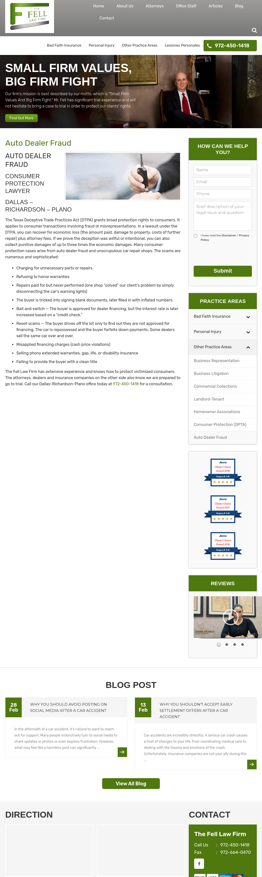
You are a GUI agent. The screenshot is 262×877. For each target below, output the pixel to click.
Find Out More (26, 121)
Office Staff (186, 6)
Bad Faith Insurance (64, 45)
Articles (216, 6)
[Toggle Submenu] (248, 318)
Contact (106, 18)
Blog (239, 6)
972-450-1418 (232, 46)
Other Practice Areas (139, 45)
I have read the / (225, 243)
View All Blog (131, 785)
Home (98, 6)
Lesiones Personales (182, 45)
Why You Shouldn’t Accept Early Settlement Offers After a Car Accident (196, 712)
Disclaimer (229, 241)
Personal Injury (102, 45)
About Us (124, 6)
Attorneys (155, 6)
